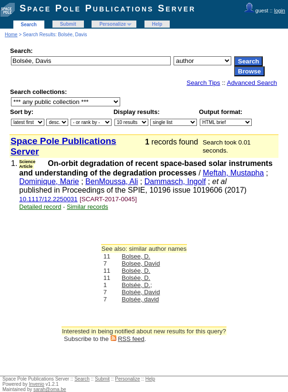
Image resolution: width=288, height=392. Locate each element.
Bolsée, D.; (137, 285)
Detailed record (40, 206)
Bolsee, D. (136, 256)
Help (157, 24)
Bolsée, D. (136, 270)
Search (29, 24)
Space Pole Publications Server (107, 8)
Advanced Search (252, 82)
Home (11, 34)
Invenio (36, 384)
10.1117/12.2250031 (48, 199)
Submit (68, 24)
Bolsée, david (140, 299)
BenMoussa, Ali (111, 181)
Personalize (112, 24)
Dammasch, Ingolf (175, 181)
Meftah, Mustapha (233, 173)
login (279, 10)
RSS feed (131, 338)
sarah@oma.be (49, 389)
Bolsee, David (141, 263)
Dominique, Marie (49, 181)
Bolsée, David (141, 292)
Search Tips (203, 82)
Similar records (87, 206)
